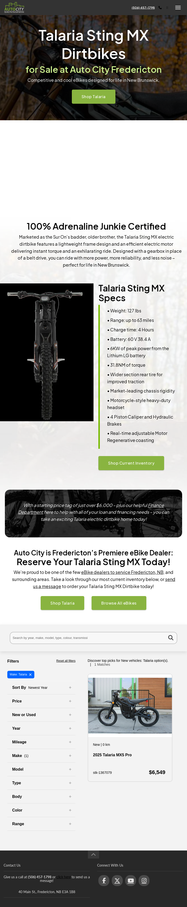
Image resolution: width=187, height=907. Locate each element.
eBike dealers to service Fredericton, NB (122, 572)
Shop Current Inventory (131, 463)
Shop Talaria (94, 96)
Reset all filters (65, 661)
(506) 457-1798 (143, 7)
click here (63, 877)
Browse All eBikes (119, 603)
